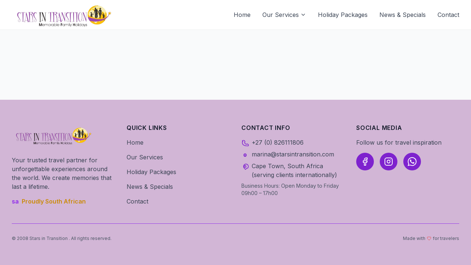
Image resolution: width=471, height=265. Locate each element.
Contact (448, 14)
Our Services (284, 14)
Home (242, 14)
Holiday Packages (343, 14)
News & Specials (402, 14)
